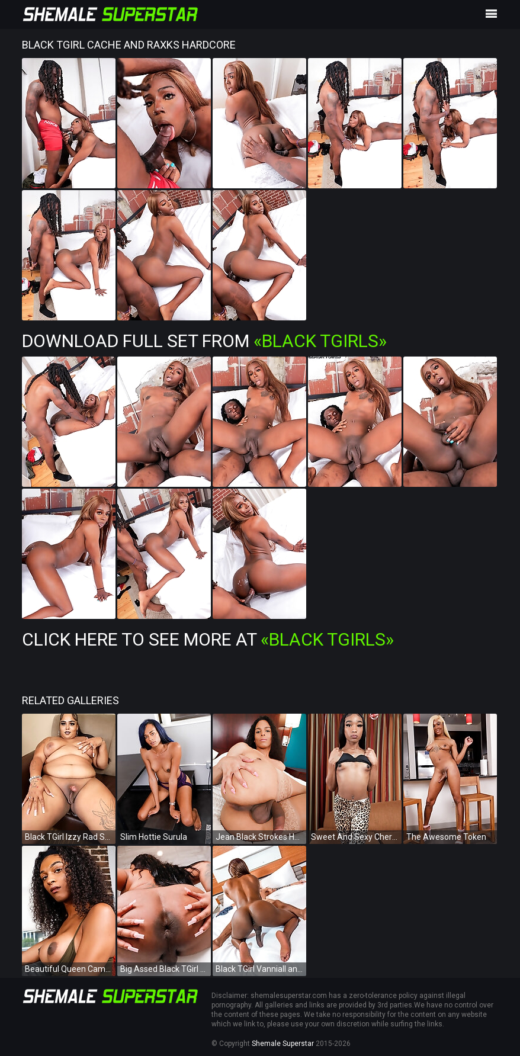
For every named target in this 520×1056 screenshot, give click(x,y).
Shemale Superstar (283, 1043)
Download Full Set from (204, 340)
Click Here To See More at (208, 639)
